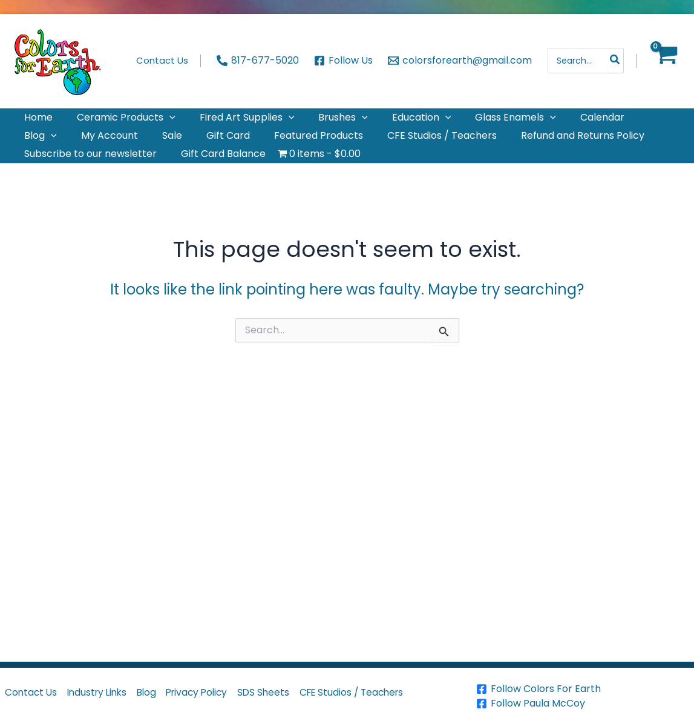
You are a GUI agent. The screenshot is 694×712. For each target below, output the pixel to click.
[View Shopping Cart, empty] (665, 60)
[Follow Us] (343, 60)
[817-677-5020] (258, 60)
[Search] (615, 60)
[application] (155, 122)
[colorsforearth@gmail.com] (459, 60)
